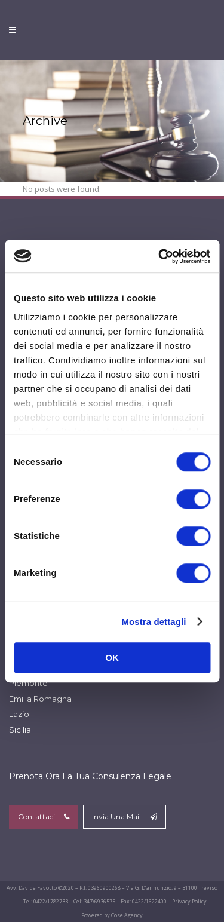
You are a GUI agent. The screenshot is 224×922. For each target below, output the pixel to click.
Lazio (19, 714)
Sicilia (20, 729)
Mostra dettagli (153, 622)
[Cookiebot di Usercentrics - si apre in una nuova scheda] (159, 256)
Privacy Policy (189, 901)
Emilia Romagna (40, 698)
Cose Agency (127, 915)
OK (112, 658)
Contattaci (43, 816)
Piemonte (28, 683)
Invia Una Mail (124, 816)
